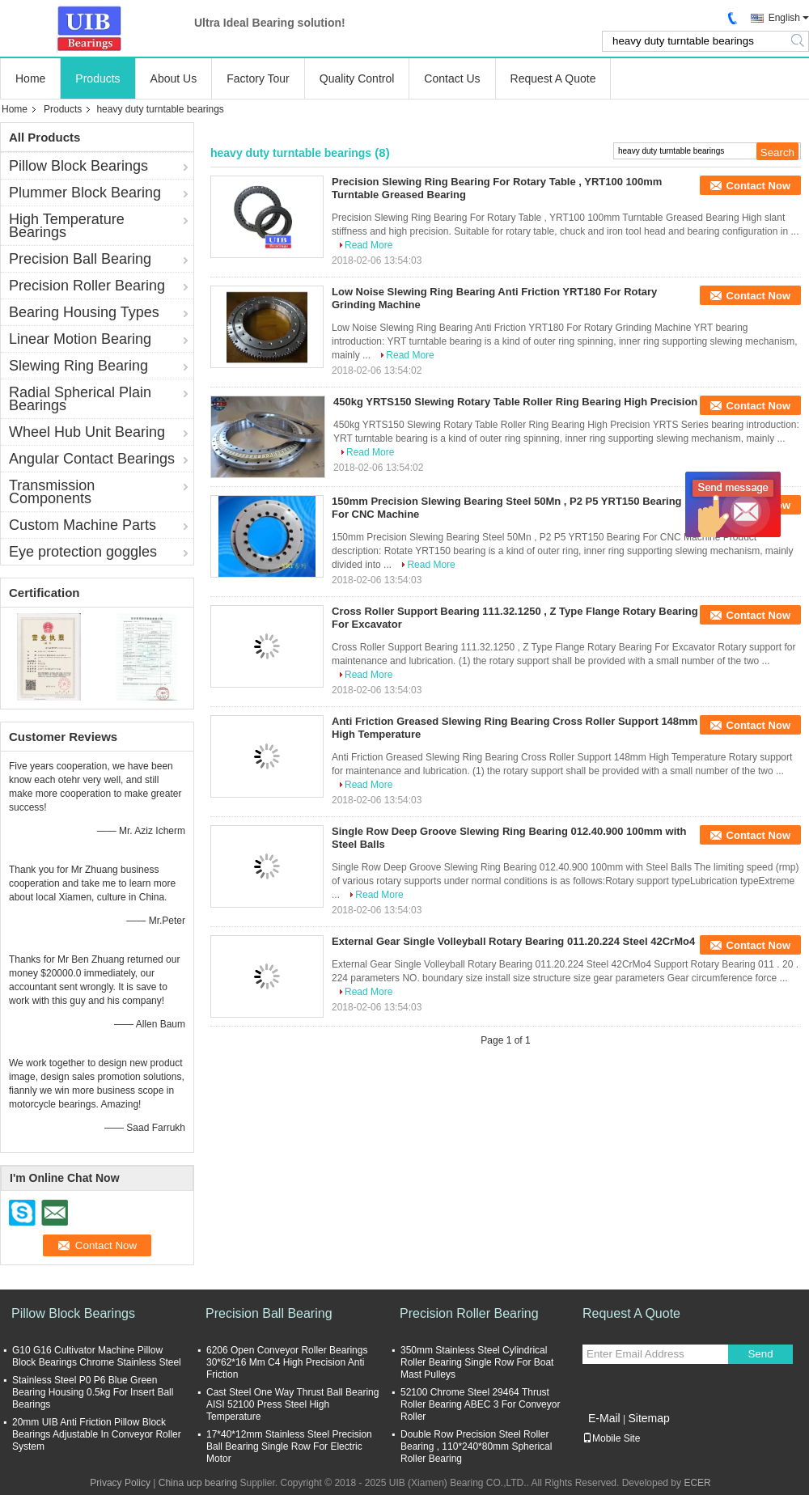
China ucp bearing (198, 1483)
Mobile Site (611, 1438)
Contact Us (452, 78)
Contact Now (758, 186)
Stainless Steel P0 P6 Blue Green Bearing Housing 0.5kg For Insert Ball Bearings (92, 1392)
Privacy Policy (120, 1483)
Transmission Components (52, 491)
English (784, 17)
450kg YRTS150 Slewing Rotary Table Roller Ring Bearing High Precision (515, 402)
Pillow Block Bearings (78, 166)
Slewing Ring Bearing (78, 366)
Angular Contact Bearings (92, 459)
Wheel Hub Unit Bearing (87, 432)
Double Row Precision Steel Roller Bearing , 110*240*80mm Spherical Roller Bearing (476, 1446)
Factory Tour (258, 78)
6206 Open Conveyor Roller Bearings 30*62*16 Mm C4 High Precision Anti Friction (286, 1362)
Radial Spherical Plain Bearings (80, 398)
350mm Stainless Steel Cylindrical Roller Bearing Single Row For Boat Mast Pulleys (476, 1362)
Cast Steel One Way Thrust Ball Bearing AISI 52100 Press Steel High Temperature (292, 1404)
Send (760, 1354)
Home (30, 78)
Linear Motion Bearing (80, 339)
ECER (697, 1483)
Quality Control (357, 78)
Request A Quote (553, 78)
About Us (173, 78)
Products (97, 78)
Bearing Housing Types (84, 312)
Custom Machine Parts (82, 525)
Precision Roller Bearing (87, 285)
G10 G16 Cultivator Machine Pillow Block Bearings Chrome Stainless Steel (96, 1356)
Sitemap (648, 1418)
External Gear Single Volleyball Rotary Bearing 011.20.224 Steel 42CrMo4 (513, 941)
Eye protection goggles (83, 552)
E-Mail (604, 1418)
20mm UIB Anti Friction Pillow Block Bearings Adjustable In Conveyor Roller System (96, 1434)
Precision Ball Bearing (80, 259)
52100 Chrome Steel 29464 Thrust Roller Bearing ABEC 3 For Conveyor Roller (480, 1404)
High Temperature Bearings (67, 225)
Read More (368, 245)
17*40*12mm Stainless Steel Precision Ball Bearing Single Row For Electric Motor (289, 1446)
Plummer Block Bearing (85, 192)
